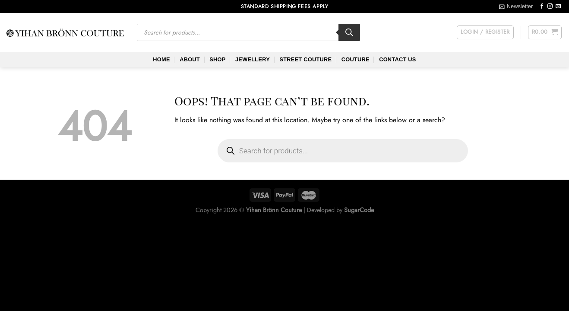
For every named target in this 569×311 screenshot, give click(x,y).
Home (161, 59)
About (190, 59)
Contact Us (397, 59)
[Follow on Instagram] (550, 6)
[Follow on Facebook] (541, 6)
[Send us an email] (558, 6)
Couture (355, 59)
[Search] (349, 32)
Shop (217, 59)
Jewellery (252, 59)
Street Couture (305, 59)
